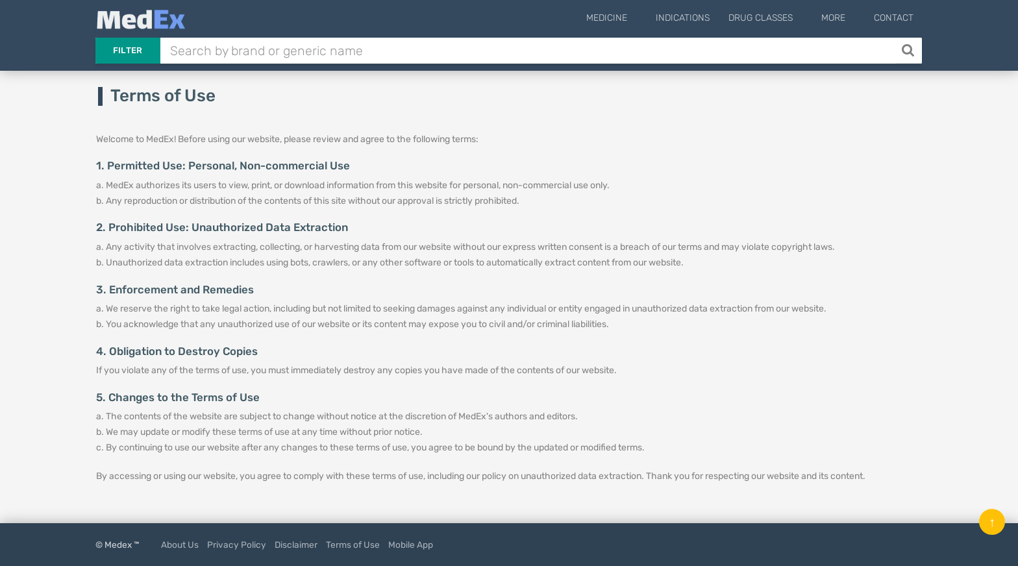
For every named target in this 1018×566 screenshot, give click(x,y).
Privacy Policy (236, 544)
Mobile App (410, 544)
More (843, 17)
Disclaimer (296, 544)
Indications (702, 17)
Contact (893, 17)
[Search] (909, 51)
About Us (180, 544)
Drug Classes (780, 17)
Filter (128, 50)
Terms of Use (353, 544)
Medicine (635, 17)
